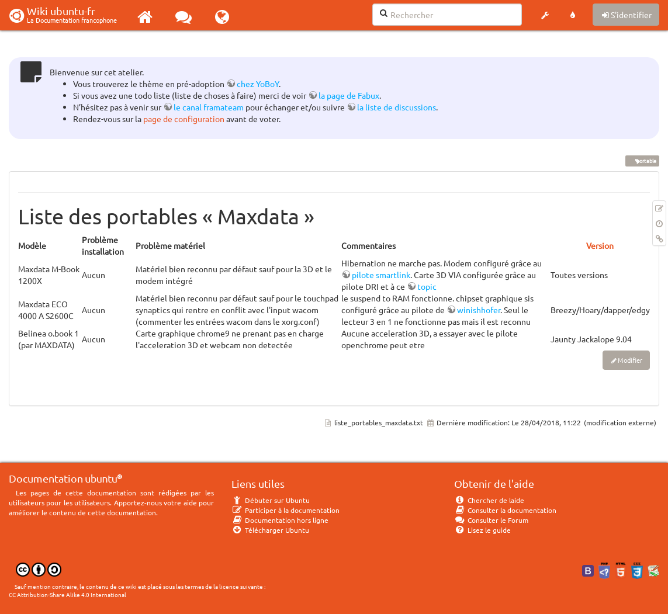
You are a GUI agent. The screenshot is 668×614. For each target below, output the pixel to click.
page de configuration (183, 118)
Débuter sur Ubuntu (270, 500)
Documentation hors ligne (279, 520)
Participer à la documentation (285, 510)
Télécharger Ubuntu (270, 530)
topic (427, 286)
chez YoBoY (258, 83)
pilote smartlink (381, 274)
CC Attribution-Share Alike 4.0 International (67, 594)
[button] (545, 15)
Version (600, 245)
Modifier (630, 360)
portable (642, 161)
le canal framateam (209, 107)
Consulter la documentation (505, 510)
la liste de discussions (396, 107)
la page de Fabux (349, 95)
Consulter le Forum (491, 520)
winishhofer (478, 309)
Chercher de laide (489, 500)
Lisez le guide (482, 530)
